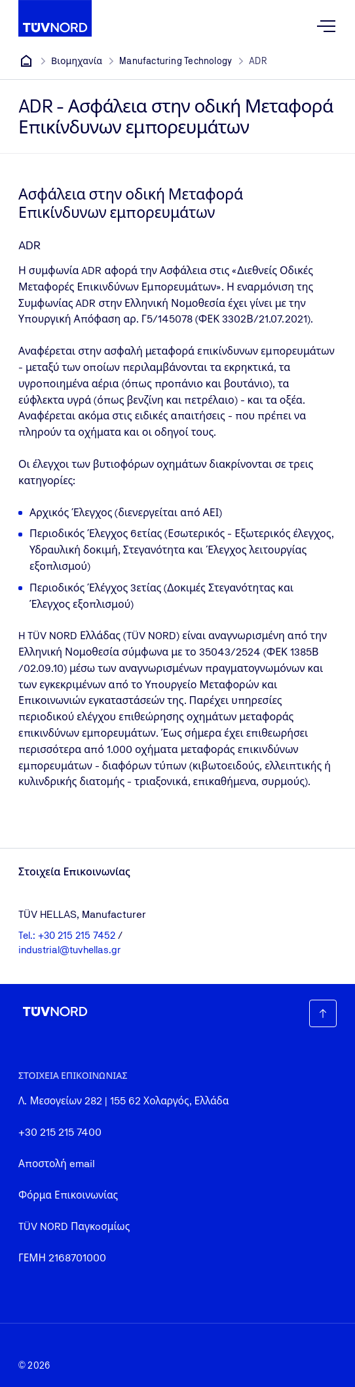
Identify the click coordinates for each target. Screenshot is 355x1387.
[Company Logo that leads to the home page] (55, 18)
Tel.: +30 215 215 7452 (68, 935)
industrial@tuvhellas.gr (69, 949)
